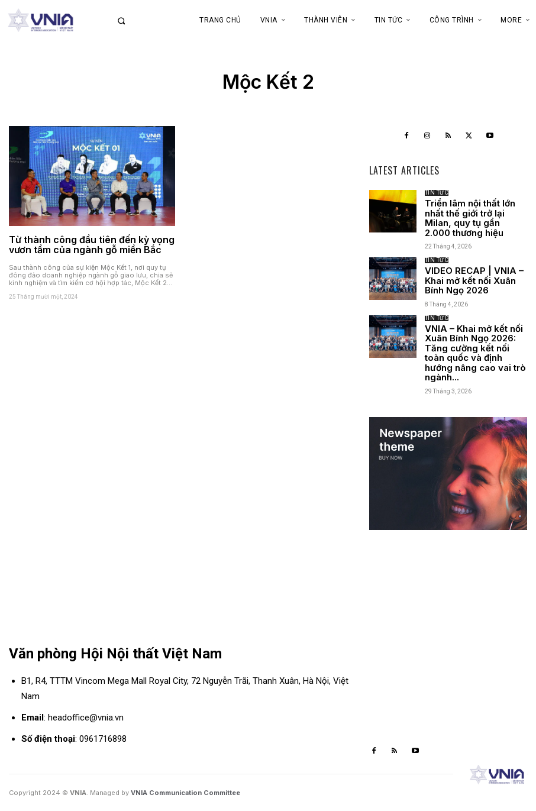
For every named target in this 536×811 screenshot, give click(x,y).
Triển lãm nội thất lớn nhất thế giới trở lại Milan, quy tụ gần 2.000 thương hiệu (470, 218)
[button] (134, 20)
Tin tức (437, 193)
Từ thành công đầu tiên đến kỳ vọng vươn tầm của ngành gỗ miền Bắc (92, 245)
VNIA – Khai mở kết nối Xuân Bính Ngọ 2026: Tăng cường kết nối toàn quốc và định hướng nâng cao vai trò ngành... (475, 353)
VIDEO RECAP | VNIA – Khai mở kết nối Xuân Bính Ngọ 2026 (474, 280)
